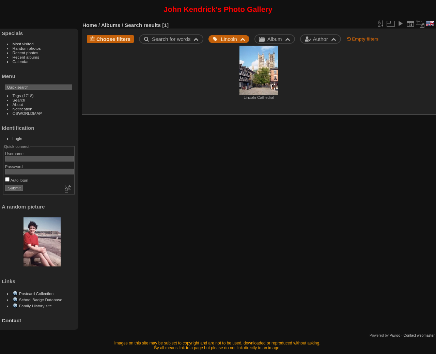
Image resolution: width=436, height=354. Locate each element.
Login (17, 138)
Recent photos (25, 52)
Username (14, 153)
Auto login (16, 180)
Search (19, 100)
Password (14, 166)
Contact (11, 320)
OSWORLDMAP (27, 113)
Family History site (35, 306)
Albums (110, 25)
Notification (22, 109)
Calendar (21, 61)
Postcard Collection (36, 293)
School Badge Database (40, 299)
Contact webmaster (419, 335)
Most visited (23, 44)
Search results (143, 25)
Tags (17, 95)
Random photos (27, 48)
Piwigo (395, 335)
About (18, 104)
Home (89, 25)
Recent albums (26, 57)
